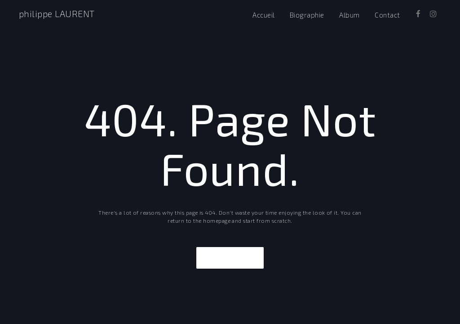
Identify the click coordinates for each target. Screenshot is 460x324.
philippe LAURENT (57, 13)
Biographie (307, 15)
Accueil (263, 15)
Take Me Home (230, 258)
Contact (387, 15)
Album (349, 15)
